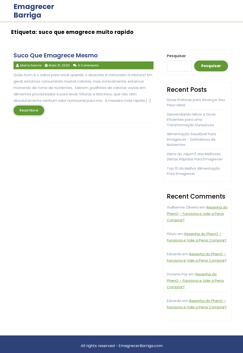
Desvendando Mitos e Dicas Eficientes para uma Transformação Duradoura (191, 119)
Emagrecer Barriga (34, 11)
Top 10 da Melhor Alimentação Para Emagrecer (193, 171)
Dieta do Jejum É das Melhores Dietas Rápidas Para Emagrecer (195, 156)
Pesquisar (176, 55)
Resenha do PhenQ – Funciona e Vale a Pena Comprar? (197, 214)
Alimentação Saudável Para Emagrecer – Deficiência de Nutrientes (191, 139)
